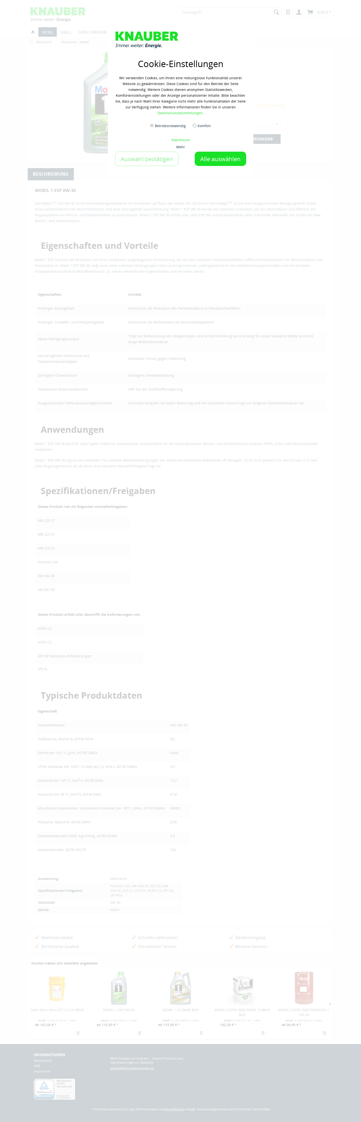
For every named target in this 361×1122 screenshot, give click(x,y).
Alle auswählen (220, 159)
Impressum (180, 140)
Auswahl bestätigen (147, 159)
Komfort (204, 125)
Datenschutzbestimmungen (180, 113)
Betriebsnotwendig (170, 125)
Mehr (180, 147)
